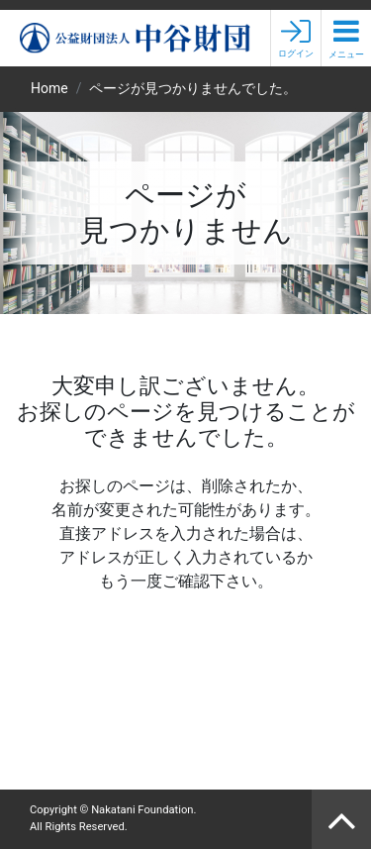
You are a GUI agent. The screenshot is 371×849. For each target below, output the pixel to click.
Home (49, 88)
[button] (346, 37)
